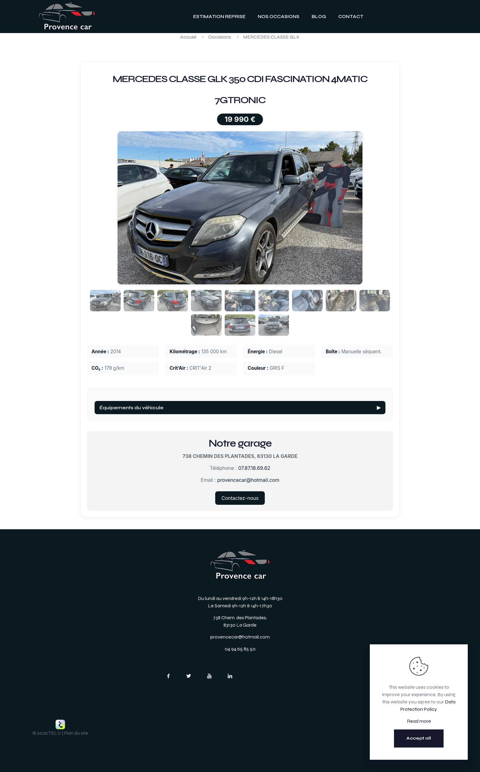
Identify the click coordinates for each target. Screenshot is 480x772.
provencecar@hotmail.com (248, 480)
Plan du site (76, 733)
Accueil (188, 37)
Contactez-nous (240, 498)
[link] (67, 16)
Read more (419, 721)
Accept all (419, 738)
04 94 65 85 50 (240, 649)
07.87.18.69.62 (254, 468)
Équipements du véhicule (240, 407)
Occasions (219, 37)
